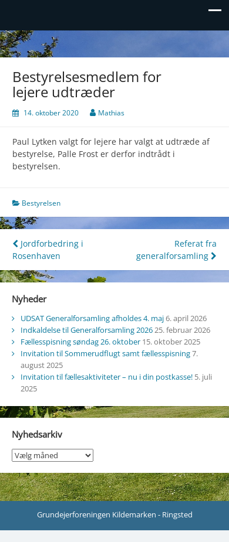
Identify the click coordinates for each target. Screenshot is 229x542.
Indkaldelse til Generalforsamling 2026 (87, 330)
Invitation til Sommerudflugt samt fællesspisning (105, 353)
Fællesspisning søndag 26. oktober (80, 341)
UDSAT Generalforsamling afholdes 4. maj (92, 318)
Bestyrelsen (41, 203)
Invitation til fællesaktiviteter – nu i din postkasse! (107, 376)
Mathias (111, 113)
